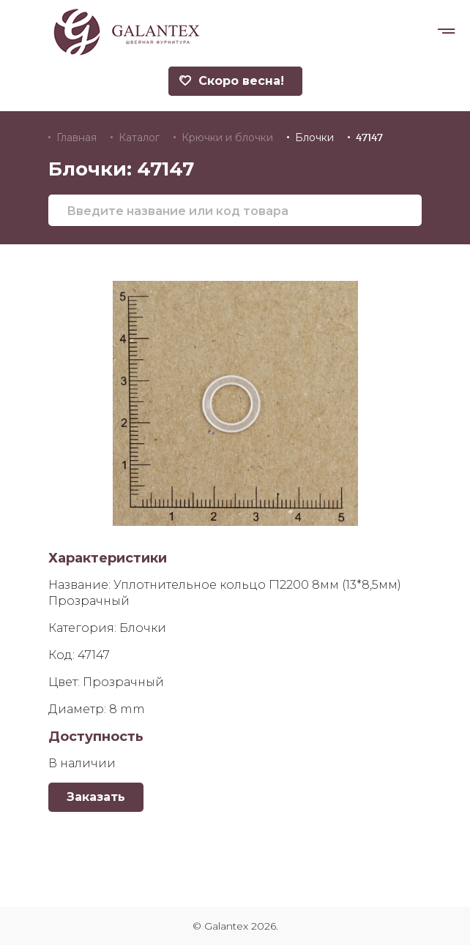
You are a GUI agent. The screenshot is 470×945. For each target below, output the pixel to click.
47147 (369, 137)
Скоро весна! (231, 81)
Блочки (314, 137)
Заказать (96, 797)
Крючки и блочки (227, 137)
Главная (76, 137)
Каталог (139, 137)
